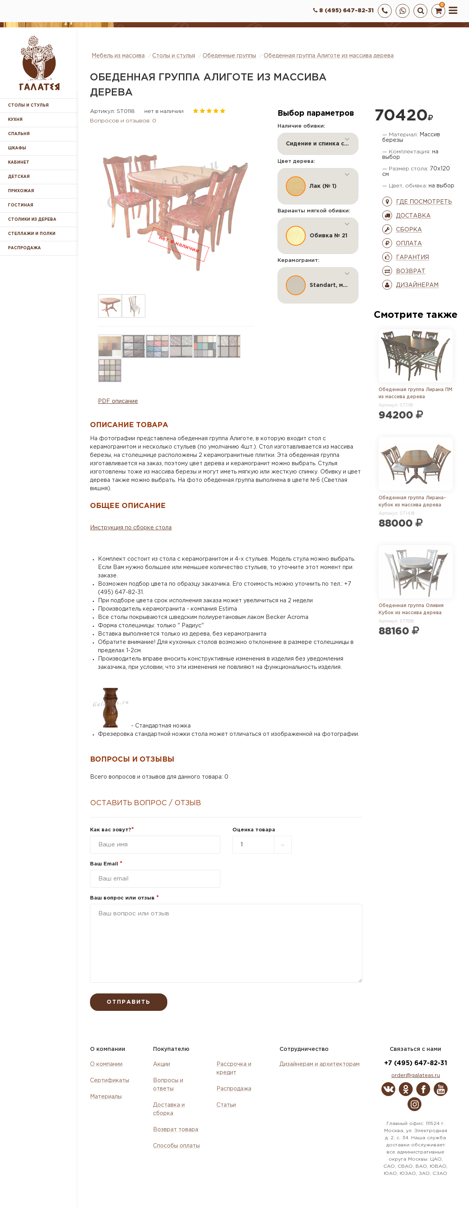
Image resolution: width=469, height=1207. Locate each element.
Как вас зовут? (112, 830)
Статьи (226, 1105)
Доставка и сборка (169, 1109)
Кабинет (18, 162)
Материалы (106, 1096)
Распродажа (233, 1089)
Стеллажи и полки (32, 234)
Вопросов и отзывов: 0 (123, 120)
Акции (161, 1064)
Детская (19, 177)
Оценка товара (253, 830)
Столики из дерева (32, 220)
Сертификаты (109, 1080)
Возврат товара (175, 1129)
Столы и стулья (28, 105)
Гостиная (20, 205)
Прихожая (21, 191)
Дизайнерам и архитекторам (319, 1064)
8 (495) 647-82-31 (343, 10)
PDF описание (118, 401)
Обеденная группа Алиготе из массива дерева (329, 55)
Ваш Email (106, 864)
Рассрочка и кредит (233, 1068)
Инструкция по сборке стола (131, 527)
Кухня (15, 120)
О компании (106, 1064)
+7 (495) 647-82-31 (415, 1063)
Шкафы (17, 148)
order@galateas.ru (415, 1075)
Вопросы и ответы (168, 1084)
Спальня (19, 134)
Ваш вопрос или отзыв (124, 898)
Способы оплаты (176, 1146)
